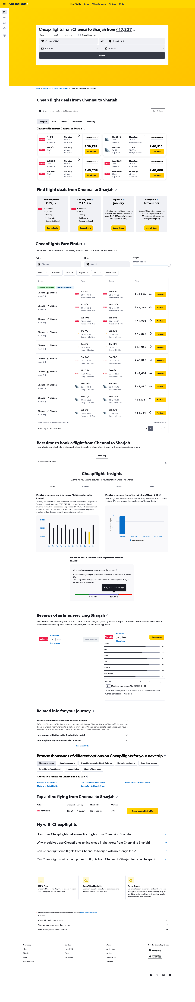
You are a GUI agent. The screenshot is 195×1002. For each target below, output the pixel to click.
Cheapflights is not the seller (103, 920)
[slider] (169, 265)
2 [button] (155, 428)
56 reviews (55, 643)
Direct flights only (89, 35)
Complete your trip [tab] (67, 763)
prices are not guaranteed (88, 913)
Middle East (47, 88)
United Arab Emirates (61, 88)
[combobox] (44, 35)
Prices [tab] (52, 486)
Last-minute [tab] (77, 121)
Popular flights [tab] (73, 769)
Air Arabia (54, 635)
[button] (4, 4)
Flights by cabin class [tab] (126, 763)
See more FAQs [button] (82, 746)
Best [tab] (54, 121)
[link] (52, 228)
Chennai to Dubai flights (47, 782)
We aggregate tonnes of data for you (103, 924)
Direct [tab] (64, 121)
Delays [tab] (118, 486)
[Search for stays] (4, 17)
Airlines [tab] (85, 486)
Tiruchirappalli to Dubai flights (137, 782)
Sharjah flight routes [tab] (92, 769)
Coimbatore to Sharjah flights (93, 786)
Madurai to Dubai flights (47, 786)
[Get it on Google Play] (155, 950)
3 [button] (161, 428)
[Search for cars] (4, 23)
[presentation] (134, 30)
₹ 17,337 (124, 29)
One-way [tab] (91, 121)
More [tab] (152, 486)
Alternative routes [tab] (46, 763)
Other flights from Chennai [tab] (50, 769)
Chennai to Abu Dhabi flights (93, 782)
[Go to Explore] (4, 28)
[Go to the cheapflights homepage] (19, 4)
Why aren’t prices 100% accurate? (103, 929)
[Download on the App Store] (155, 956)
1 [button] (150, 428)
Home (38, 88)
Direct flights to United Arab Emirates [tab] (96, 763)
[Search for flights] (4, 12)
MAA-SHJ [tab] (102, 456)
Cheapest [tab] (43, 121)
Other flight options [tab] (149, 763)
